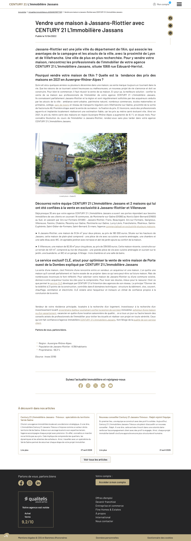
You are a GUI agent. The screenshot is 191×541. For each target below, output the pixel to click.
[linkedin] (38, 483)
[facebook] (21, 483)
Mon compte (161, 4)
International (103, 517)
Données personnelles (107, 537)
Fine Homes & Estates (108, 509)
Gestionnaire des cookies (160, 537)
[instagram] (30, 483)
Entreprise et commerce (110, 505)
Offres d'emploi (104, 497)
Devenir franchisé (106, 501)
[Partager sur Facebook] (170, 18)
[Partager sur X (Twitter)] (170, 25)
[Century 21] (33, 4)
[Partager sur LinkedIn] (170, 33)
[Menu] (179, 4)
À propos (101, 513)
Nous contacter (104, 521)
